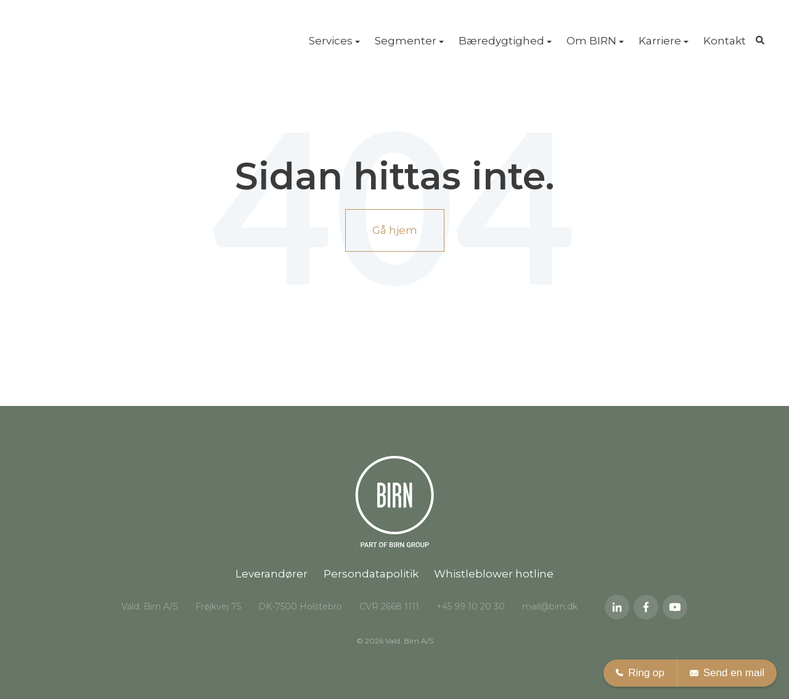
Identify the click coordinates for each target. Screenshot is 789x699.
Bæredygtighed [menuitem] (501, 41)
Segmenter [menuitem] (405, 41)
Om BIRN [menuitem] (591, 41)
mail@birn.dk (550, 606)
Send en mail (727, 673)
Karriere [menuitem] (660, 41)
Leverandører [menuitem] (271, 574)
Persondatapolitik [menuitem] (371, 574)
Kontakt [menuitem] (724, 41)
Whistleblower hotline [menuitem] (494, 574)
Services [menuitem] (331, 41)
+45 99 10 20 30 (470, 606)
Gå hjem (394, 230)
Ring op (640, 673)
